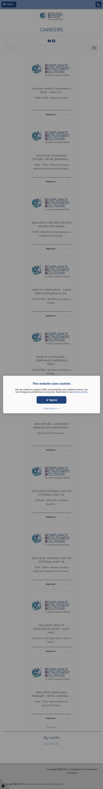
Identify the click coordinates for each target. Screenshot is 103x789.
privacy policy (80, 391)
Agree (51, 400)
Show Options (51, 408)
